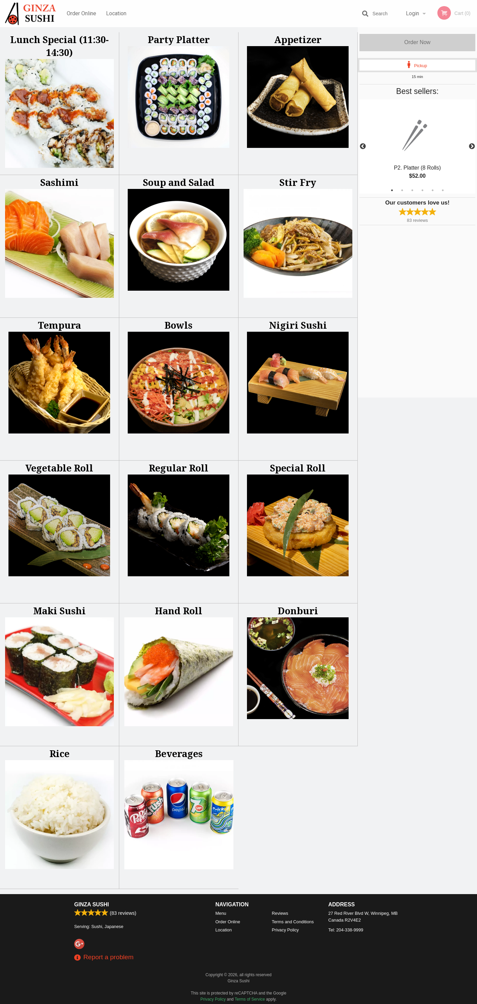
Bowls (178, 325)
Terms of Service (250, 999)
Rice (59, 753)
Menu (220, 913)
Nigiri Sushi (298, 325)
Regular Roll (178, 468)
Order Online (81, 13)
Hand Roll (178, 610)
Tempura (59, 325)
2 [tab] (402, 190)
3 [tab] (412, 190)
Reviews (280, 913)
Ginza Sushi (91, 904)
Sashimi (59, 182)
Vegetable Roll (59, 468)
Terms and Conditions (293, 921)
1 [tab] (392, 190)
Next (472, 146)
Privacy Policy (285, 929)
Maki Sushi (59, 610)
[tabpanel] (417, 146)
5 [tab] (432, 190)
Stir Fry (297, 182)
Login (412, 13)
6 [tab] (442, 190)
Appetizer (298, 39)
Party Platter (179, 39)
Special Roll (298, 468)
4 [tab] (422, 190)
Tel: (345, 929)
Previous (362, 146)
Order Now (417, 42)
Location (116, 13)
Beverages (179, 753)
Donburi (298, 610)
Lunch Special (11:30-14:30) (59, 46)
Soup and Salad (178, 182)
